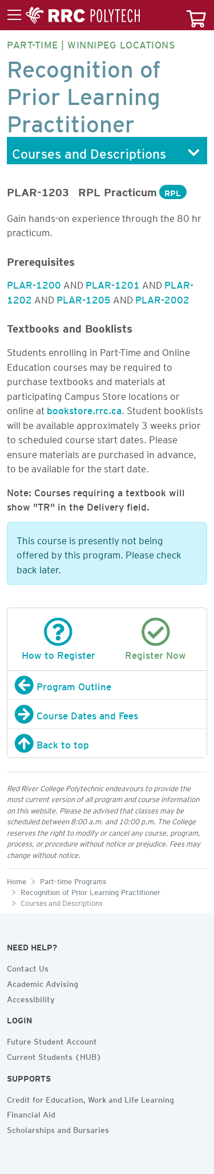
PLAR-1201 (113, 283)
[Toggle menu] (73, 15)
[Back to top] (107, 743)
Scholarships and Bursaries (58, 1128)
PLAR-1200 (34, 283)
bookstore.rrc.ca (84, 408)
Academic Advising (42, 982)
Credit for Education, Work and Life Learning (90, 1098)
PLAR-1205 (83, 297)
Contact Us (28, 967)
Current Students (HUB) (54, 1055)
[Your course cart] (196, 15)
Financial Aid (31, 1113)
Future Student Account (52, 1040)
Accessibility (31, 998)
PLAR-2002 (162, 297)
